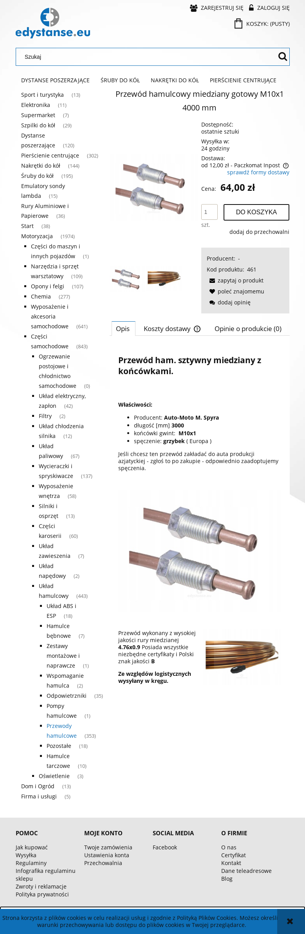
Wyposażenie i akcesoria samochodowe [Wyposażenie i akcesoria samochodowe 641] (50, 316)
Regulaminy (31, 863)
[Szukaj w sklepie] (147, 56)
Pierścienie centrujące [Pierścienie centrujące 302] (50, 155)
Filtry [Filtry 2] (45, 416)
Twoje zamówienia (108, 847)
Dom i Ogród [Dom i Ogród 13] (37, 786)
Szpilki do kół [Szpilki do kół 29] (38, 125)
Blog (227, 878)
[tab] (123, 328)
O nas (228, 847)
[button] (235, 280)
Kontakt (231, 863)
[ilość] (209, 212)
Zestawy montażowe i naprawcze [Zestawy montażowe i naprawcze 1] (63, 655)
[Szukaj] (282, 57)
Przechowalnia (103, 863)
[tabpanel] (199, 518)
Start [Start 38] (27, 226)
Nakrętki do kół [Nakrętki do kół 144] (40, 165)
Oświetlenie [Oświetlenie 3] (54, 776)
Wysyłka (26, 855)
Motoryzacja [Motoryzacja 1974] (37, 236)
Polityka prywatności (42, 894)
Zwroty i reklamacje (41, 886)
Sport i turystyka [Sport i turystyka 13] (42, 94)
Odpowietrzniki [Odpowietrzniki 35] (67, 695)
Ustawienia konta (106, 855)
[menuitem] (55, 80)
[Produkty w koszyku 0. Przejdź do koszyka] (263, 23)
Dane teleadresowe (246, 870)
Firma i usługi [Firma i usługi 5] (39, 796)
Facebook (165, 847)
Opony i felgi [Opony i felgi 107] (47, 286)
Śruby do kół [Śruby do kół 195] (37, 175)
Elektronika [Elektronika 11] (35, 105)
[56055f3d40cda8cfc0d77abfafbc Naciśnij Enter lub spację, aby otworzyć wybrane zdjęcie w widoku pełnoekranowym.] (154, 187)
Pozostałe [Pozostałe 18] (59, 745)
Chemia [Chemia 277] (41, 296)
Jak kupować (32, 847)
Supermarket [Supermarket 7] (38, 115)
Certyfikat (233, 855)
